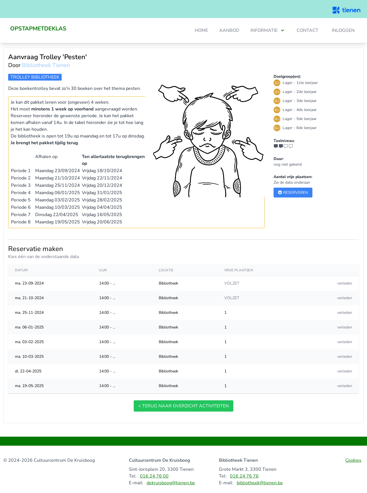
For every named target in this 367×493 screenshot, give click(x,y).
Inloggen (343, 30)
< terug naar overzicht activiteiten (183, 406)
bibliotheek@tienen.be (260, 483)
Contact (307, 30)
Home (201, 30)
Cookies (353, 460)
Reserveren (293, 192)
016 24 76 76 (244, 476)
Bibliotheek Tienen (46, 65)
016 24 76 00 (154, 476)
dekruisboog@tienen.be (171, 483)
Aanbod (229, 30)
